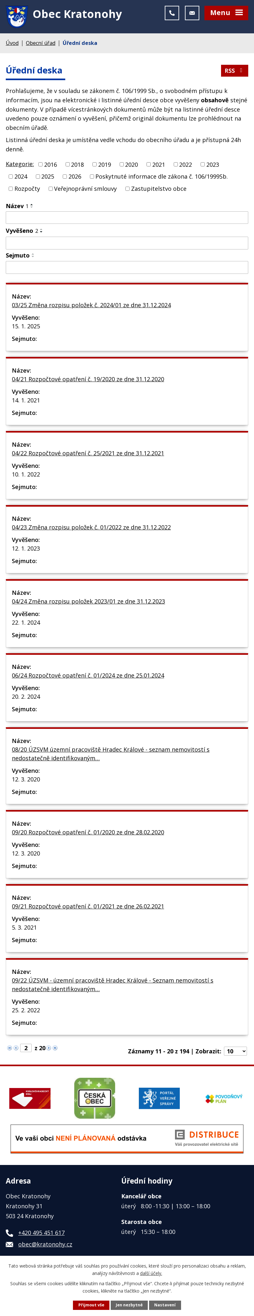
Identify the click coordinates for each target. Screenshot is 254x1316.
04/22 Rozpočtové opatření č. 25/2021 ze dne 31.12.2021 (88, 454)
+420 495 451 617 (41, 1234)
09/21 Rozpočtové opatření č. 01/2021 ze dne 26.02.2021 (88, 907)
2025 (47, 177)
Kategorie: (20, 165)
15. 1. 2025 (26, 327)
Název (17, 207)
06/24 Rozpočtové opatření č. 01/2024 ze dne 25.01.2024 (88, 676)
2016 (50, 165)
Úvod (12, 44)
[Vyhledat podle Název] (127, 218)
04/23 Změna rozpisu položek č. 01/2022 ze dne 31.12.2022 (91, 528)
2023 (212, 165)
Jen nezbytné (129, 1305)
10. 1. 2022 (26, 475)
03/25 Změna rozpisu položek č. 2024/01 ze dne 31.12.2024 (91, 306)
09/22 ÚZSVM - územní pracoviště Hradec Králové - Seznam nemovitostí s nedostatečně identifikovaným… (112, 986)
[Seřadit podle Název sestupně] (32, 208)
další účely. (151, 1273)
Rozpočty (27, 189)
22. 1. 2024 (26, 624)
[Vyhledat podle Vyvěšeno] (127, 244)
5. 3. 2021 (24, 928)
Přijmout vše (91, 1305)
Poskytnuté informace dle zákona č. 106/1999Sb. (161, 177)
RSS (235, 72)
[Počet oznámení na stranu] (235, 1052)
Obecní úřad (40, 44)
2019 (104, 165)
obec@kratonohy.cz (45, 1245)
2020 (131, 165)
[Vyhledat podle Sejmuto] (127, 268)
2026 (74, 177)
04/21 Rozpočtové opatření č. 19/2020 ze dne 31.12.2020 (88, 380)
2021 (158, 165)
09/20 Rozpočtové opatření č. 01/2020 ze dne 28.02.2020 (88, 833)
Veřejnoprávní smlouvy (85, 189)
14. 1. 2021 (26, 401)
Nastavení (165, 1305)
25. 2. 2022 (26, 1011)
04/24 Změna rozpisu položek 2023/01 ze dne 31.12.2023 (88, 602)
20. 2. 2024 (26, 698)
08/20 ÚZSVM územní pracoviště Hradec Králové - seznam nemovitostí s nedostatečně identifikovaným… (111, 755)
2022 (185, 165)
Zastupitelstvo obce (159, 189)
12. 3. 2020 (26, 780)
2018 (77, 165)
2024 (20, 177)
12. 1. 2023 (26, 549)
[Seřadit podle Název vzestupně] (32, 205)
